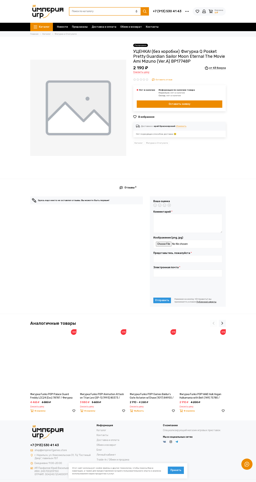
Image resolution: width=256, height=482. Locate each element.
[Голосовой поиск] (136, 11)
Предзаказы (80, 26)
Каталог (41, 26)
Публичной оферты (206, 302)
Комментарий (162, 211)
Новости (62, 26)
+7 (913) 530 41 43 (167, 11)
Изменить (181, 126)
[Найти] (145, 11)
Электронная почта (166, 267)
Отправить (162, 300)
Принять (175, 470)
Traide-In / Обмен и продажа (113, 459)
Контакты (152, 26)
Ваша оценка (161, 201)
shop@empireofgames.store (51, 450)
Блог (99, 449)
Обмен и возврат (131, 26)
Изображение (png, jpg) (168, 237)
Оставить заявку (179, 104)
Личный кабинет (106, 454)
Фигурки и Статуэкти (157, 143)
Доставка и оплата (104, 26)
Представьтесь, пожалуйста (172, 253)
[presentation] (179, 287)
